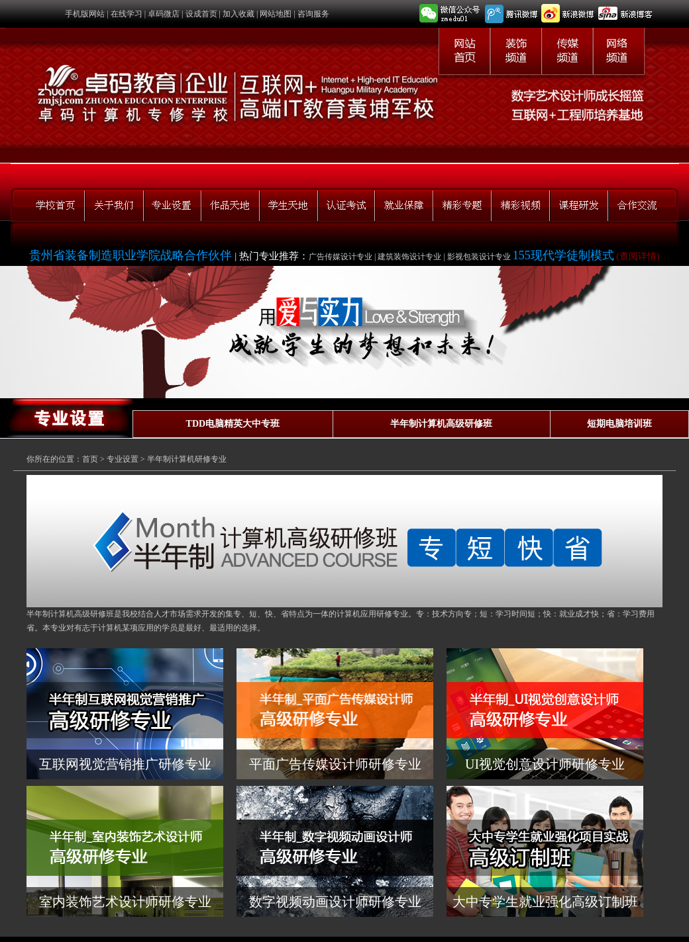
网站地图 (276, 14)
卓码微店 (164, 14)
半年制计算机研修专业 (187, 459)
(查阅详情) (637, 256)
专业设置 (122, 459)
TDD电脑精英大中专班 (233, 424)
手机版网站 (85, 14)
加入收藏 (238, 14)
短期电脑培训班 (619, 424)
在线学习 (126, 14)
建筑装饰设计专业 (409, 256)
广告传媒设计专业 (340, 256)
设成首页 (201, 14)
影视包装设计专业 (480, 256)
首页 (90, 459)
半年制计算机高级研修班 (441, 424)
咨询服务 (313, 14)
